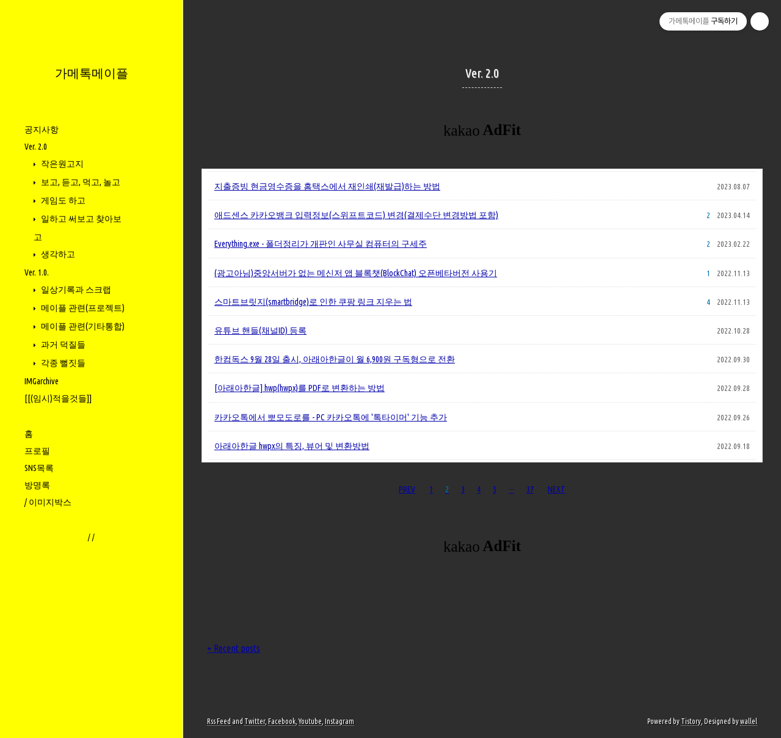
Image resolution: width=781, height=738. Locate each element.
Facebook (282, 721)
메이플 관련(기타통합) (82, 326)
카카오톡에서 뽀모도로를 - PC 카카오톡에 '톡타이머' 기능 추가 (330, 417)
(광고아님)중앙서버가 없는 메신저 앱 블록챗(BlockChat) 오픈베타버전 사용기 (355, 273)
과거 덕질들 (62, 344)
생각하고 (57, 254)
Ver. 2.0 (35, 147)
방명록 (37, 485)
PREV (407, 489)
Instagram (339, 721)
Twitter (254, 721)
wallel (748, 721)
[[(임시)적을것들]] (58, 398)
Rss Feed (219, 721)
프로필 (37, 451)
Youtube (310, 721)
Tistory (691, 721)
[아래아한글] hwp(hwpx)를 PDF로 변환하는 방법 (299, 388)
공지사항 (41, 129)
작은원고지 (61, 164)
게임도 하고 (62, 200)
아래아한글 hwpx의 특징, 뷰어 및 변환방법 (291, 446)
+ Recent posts (233, 648)
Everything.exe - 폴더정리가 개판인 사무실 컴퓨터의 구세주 (320, 244)
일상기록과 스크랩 (75, 289)
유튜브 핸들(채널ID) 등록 (260, 330)
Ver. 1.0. (36, 272)
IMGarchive (41, 381)
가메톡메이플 (91, 73)
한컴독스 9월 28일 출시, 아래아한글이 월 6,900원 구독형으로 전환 (334, 359)
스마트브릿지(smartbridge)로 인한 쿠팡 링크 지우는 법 (313, 302)
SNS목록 (39, 468)
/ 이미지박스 (47, 502)
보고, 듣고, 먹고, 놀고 (79, 182)
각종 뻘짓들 (62, 363)
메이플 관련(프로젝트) (82, 308)
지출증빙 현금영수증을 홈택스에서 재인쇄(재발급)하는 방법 (327, 186)
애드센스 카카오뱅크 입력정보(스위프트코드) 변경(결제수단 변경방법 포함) (356, 215)
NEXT (556, 489)
